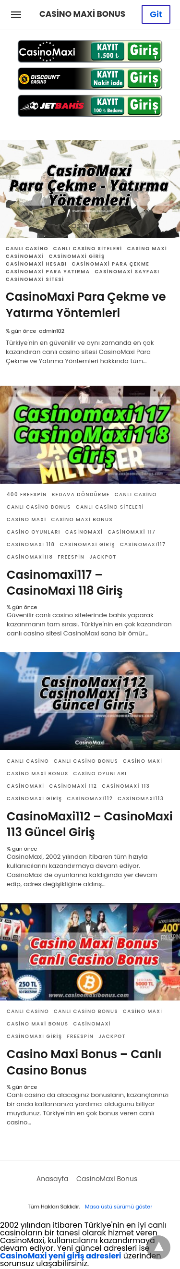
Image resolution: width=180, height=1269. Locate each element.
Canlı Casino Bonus (39, 507)
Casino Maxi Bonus (82, 519)
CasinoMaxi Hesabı (36, 264)
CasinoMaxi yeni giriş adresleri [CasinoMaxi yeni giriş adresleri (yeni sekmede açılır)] (60, 1255)
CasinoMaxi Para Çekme (111, 264)
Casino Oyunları (33, 532)
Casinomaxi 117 (132, 532)
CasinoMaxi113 (141, 798)
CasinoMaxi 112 (73, 786)
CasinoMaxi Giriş (77, 256)
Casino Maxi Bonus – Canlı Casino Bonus (84, 1062)
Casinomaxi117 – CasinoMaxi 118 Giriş (65, 583)
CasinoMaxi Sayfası (127, 271)
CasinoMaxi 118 (31, 544)
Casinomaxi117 (143, 544)
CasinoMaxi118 (30, 557)
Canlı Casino (27, 248)
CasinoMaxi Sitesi (35, 279)
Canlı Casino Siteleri (87, 248)
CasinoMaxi (25, 256)
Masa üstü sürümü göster (118, 1206)
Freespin (71, 557)
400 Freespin (27, 494)
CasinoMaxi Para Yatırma (48, 271)
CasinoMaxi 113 (126, 786)
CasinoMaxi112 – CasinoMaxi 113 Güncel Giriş (90, 824)
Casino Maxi (147, 248)
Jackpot (103, 557)
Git (156, 14)
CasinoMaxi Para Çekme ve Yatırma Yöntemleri (86, 305)
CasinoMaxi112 (90, 798)
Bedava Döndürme (81, 494)
